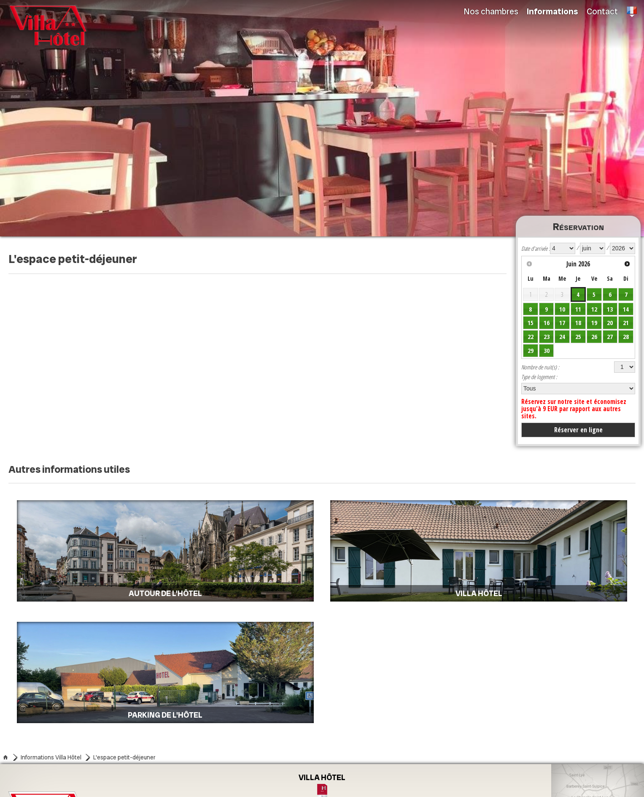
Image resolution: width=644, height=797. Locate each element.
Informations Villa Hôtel (51, 757)
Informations (552, 11)
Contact (602, 11)
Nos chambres (491, 11)
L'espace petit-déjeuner (124, 757)
